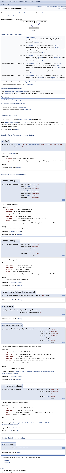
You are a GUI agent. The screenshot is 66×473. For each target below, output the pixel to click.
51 (10, 129)
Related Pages (13, 1)
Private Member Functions (52, 6)
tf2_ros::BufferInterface (24, 13)
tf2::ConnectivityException (32, 371)
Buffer (7, 4)
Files (38, 1)
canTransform (29, 45)
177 (12, 318)
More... (43, 13)
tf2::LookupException (18, 371)
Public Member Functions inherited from (19, 82)
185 (12, 299)
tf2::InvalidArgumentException (10, 373)
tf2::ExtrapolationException (46, 371)
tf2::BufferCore (29, 84)
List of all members (62, 8)
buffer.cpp (18, 167)
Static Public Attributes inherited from (16, 109)
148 (12, 234)
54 (11, 431)
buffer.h (11, 16)
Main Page (4, 1)
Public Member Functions (41, 6)
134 (12, 452)
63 (11, 379)
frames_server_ (16, 100)
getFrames (8, 93)
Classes (31, 1)
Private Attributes (61, 6)
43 (11, 167)
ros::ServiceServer (6, 100)
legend (33, 30)
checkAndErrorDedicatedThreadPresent (16, 91)
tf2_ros (2, 4)
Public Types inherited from (13, 107)
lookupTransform (30, 63)
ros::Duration (33, 37)
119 (12, 285)
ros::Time (56, 45)
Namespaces (23, 1)
